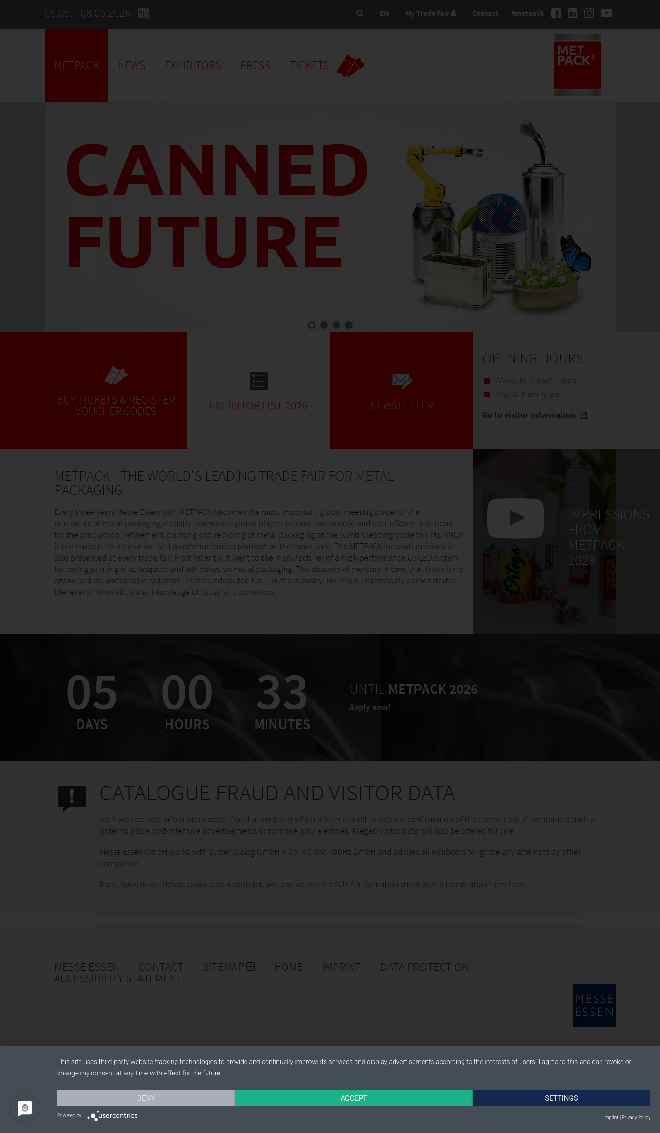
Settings (561, 1098)
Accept (353, 1098)
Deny (146, 1098)
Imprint (610, 1117)
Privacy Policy (636, 1117)
